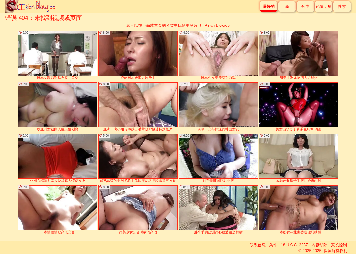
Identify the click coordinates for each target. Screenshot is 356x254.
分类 (305, 6)
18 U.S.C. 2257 (294, 245)
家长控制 (339, 245)
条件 (273, 245)
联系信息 (258, 245)
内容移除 (319, 245)
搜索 (342, 6)
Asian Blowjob (217, 25)
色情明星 (324, 6)
